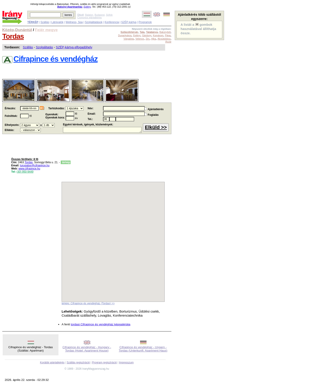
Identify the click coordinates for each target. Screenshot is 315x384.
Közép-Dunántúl (17, 30)
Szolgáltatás (44, 47)
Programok (145, 22)
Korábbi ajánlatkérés (52, 362)
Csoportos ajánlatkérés (89, 17)
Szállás (44, 22)
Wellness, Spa (74, 22)
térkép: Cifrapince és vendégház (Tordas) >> (88, 303)
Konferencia (112, 22)
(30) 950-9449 (25, 171)
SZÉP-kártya (128, 22)
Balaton (89, 14)
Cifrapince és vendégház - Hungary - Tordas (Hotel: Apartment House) (87, 348)
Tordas (13, 36)
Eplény (87, 6)
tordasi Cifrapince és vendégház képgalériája (100, 324)
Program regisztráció (104, 362)
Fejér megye (46, 30)
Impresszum (126, 362)
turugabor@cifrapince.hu (35, 165)
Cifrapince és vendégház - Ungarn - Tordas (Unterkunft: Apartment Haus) (143, 348)
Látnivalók (57, 22)
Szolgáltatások (93, 22)
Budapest (100, 14)
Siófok (109, 14)
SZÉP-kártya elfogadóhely (74, 47)
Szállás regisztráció (78, 362)
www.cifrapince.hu (29, 168)
